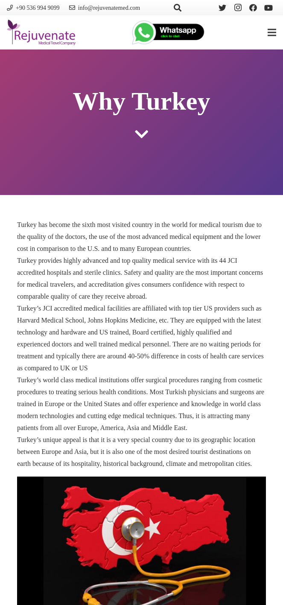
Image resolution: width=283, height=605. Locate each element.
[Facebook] (253, 7)
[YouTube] (268, 7)
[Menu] (272, 32)
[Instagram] (237, 7)
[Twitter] (222, 7)
